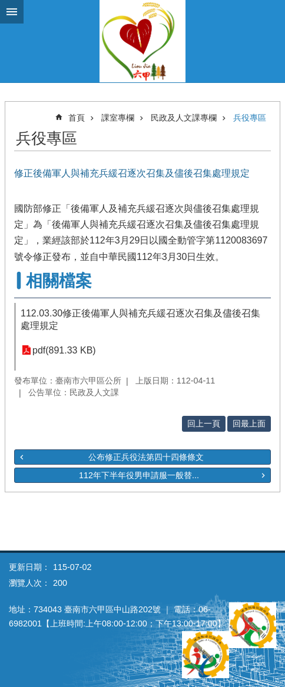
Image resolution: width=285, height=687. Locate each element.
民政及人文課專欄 (184, 117)
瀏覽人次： (29, 583)
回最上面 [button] (249, 423)
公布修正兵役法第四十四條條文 (146, 457)
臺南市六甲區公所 (142, 41)
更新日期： (29, 567)
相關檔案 (59, 281)
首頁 (76, 117)
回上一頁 (203, 423)
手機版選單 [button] (12, 12)
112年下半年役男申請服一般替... (139, 475)
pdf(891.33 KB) (64, 350)
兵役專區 (249, 117)
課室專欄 (117, 117)
